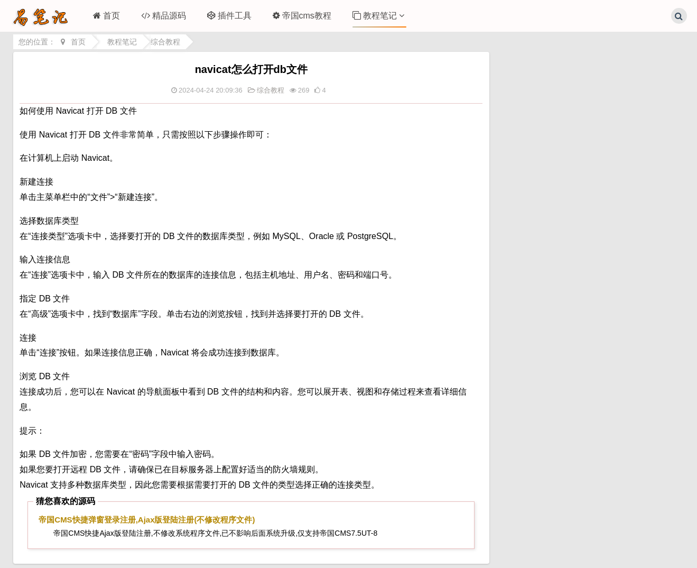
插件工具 (229, 15)
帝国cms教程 (302, 15)
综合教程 (165, 42)
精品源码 (163, 15)
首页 (106, 15)
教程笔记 (378, 15)
